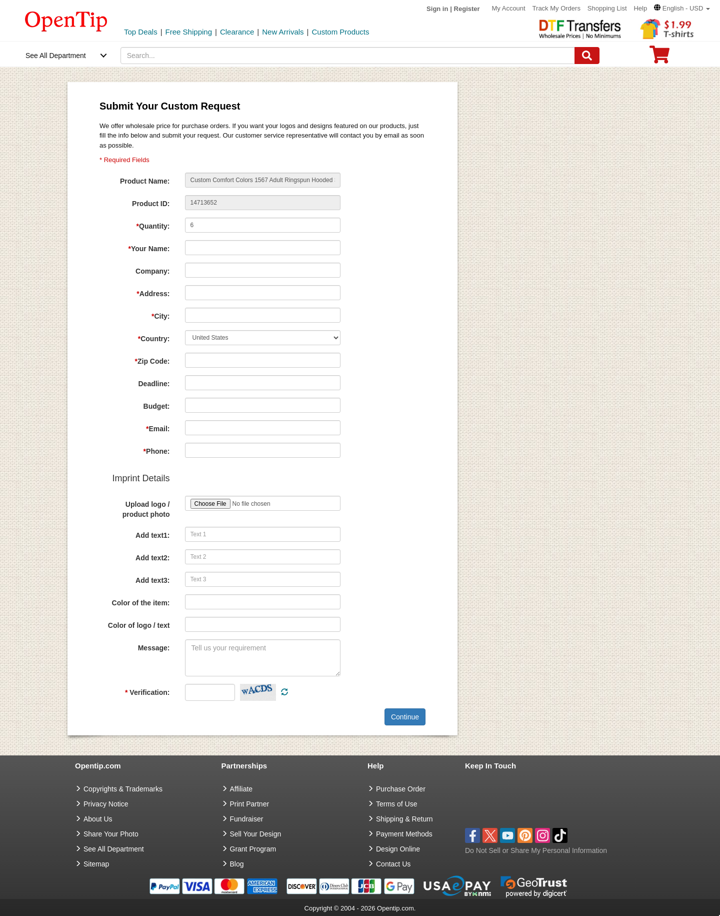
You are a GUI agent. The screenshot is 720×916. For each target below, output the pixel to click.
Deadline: (154, 384)
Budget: (157, 406)
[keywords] (348, 55)
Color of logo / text (139, 625)
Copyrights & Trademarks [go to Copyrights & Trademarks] (123, 789)
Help (640, 8)
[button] (682, 8)
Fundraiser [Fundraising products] (247, 819)
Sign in (437, 9)
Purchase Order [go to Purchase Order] (401, 789)
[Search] (587, 55)
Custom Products (340, 32)
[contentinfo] (66, 21)
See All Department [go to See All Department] (114, 849)
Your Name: (149, 249)
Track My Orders (556, 8)
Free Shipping (189, 32)
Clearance (237, 32)
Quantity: (153, 226)
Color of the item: (141, 603)
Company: (153, 271)
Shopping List (607, 8)
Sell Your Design (256, 834)
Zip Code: (152, 361)
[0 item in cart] (660, 58)
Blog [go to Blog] (237, 864)
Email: (158, 429)
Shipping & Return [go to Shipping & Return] (404, 819)
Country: (154, 339)
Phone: (157, 451)
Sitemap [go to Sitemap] (96, 864)
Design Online (398, 849)
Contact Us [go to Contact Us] (393, 864)
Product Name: (145, 181)
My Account (509, 8)
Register (467, 9)
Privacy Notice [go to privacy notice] (106, 804)
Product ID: (151, 204)
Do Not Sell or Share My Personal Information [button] (536, 850)
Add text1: (153, 535)
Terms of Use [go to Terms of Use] (396, 804)
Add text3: (153, 580)
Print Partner (250, 804)
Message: (154, 648)
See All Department (56, 56)
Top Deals (141, 32)
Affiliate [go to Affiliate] (241, 789)
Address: (153, 294)
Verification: (147, 692)
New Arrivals (283, 32)
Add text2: (153, 558)
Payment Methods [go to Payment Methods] (404, 834)
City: (161, 316)
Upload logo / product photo (146, 509)
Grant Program (253, 849)
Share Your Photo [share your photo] (111, 834)
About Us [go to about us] (98, 819)
